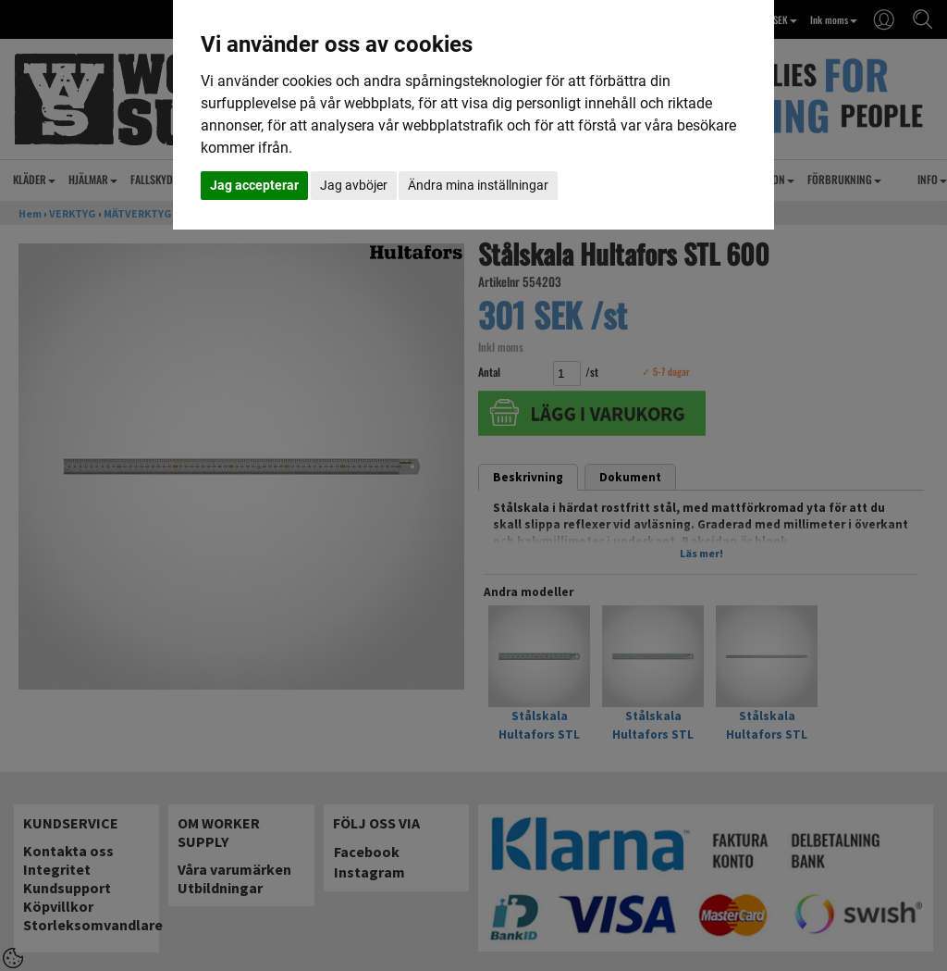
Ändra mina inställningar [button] (478, 185)
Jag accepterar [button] (254, 185)
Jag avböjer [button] (353, 185)
